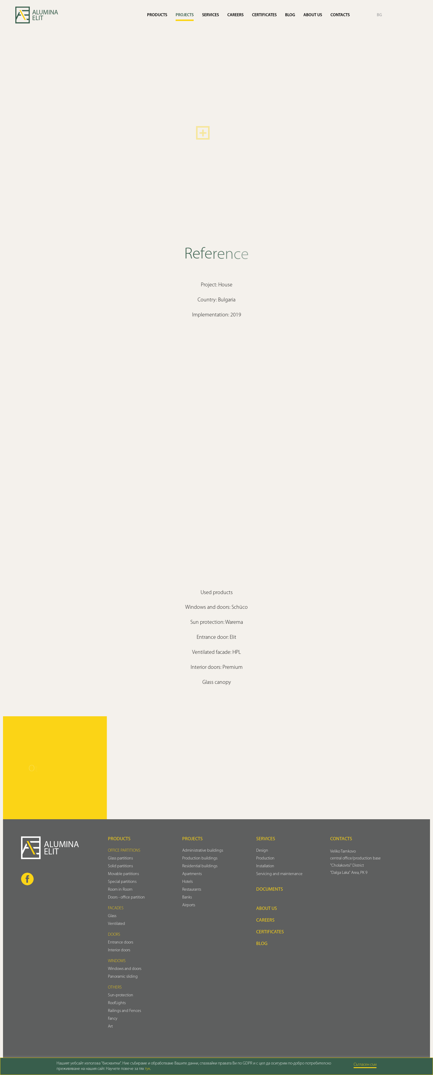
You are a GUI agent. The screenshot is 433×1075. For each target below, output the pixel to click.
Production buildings (199, 858)
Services (210, 15)
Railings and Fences (124, 1011)
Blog (290, 15)
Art (110, 1026)
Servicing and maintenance (279, 874)
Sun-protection (120, 995)
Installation (265, 866)
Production (265, 858)
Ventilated (116, 924)
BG (379, 15)
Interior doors (119, 950)
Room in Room (120, 889)
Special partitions (122, 882)
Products (157, 15)
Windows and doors (124, 969)
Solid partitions (120, 866)
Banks (187, 897)
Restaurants (191, 889)
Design (262, 850)
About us (312, 15)
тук (147, 1069)
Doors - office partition (126, 897)
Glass (112, 916)
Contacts (340, 15)
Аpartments (192, 874)
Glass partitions (120, 858)
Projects (185, 15)
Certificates (264, 15)
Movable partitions (123, 874)
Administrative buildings (202, 850)
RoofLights (117, 1003)
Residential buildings (199, 866)
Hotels (187, 882)
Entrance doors (120, 942)
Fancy (112, 1018)
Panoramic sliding (123, 976)
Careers (235, 15)
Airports (188, 905)
